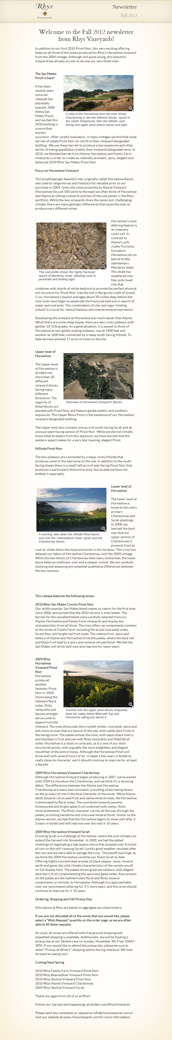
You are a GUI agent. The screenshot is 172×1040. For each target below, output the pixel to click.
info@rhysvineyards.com (111, 1013)
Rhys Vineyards (44, 11)
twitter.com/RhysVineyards (110, 1004)
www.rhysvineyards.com (81, 1017)
